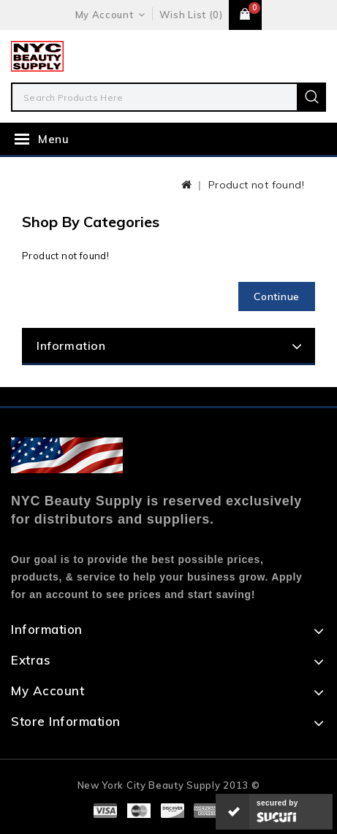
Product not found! (256, 184)
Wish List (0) (191, 14)
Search (311, 97)
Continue (277, 296)
